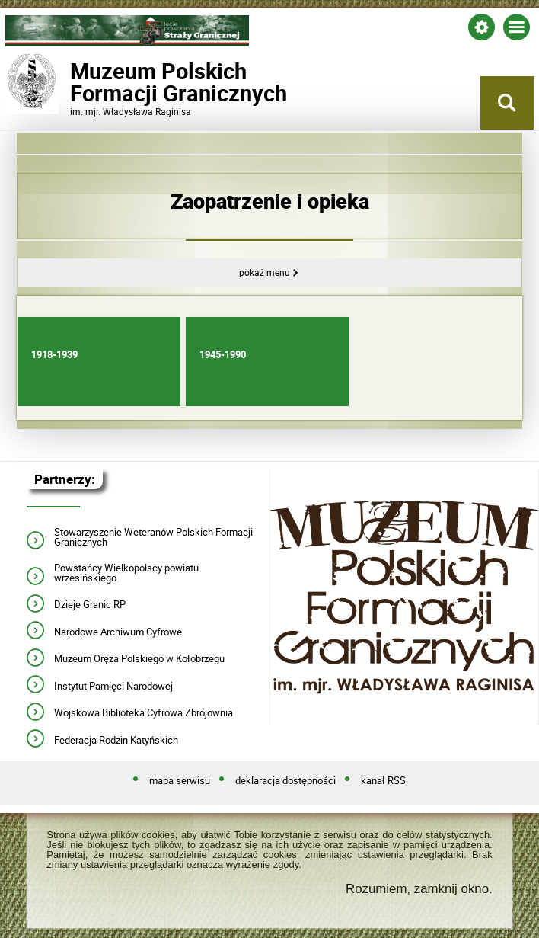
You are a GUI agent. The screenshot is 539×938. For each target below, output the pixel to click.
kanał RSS (383, 781)
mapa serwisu (179, 781)
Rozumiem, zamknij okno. (419, 889)
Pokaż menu (264, 272)
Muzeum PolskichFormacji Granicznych (127, 82)
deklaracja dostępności (285, 781)
